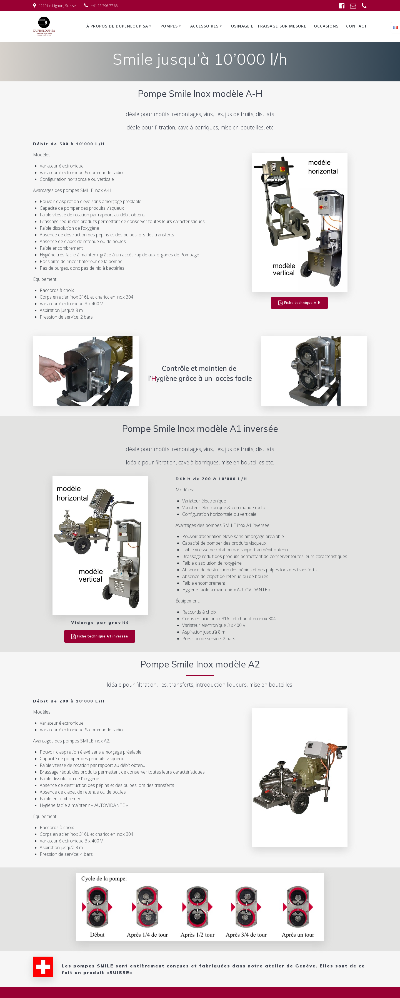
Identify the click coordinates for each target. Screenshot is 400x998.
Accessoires (204, 26)
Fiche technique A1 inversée (99, 636)
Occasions (326, 26)
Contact (356, 26)
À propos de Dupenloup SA (117, 26)
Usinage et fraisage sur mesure (268, 26)
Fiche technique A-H (299, 303)
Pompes (169, 26)
